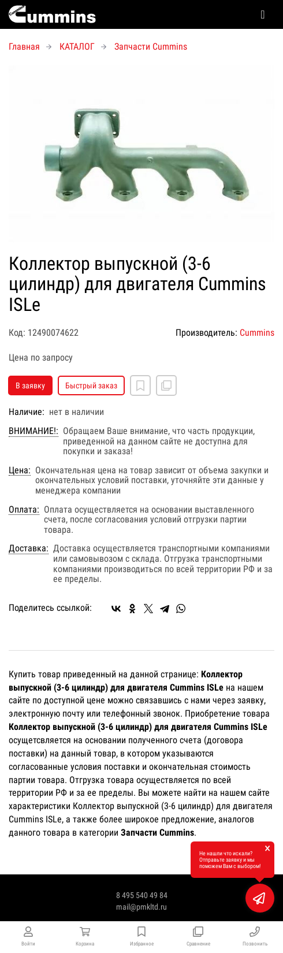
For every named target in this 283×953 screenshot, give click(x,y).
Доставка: (29, 548)
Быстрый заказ (91, 385)
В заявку (30, 385)
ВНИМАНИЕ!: (33, 431)
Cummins (257, 332)
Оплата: (24, 510)
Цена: (20, 470)
